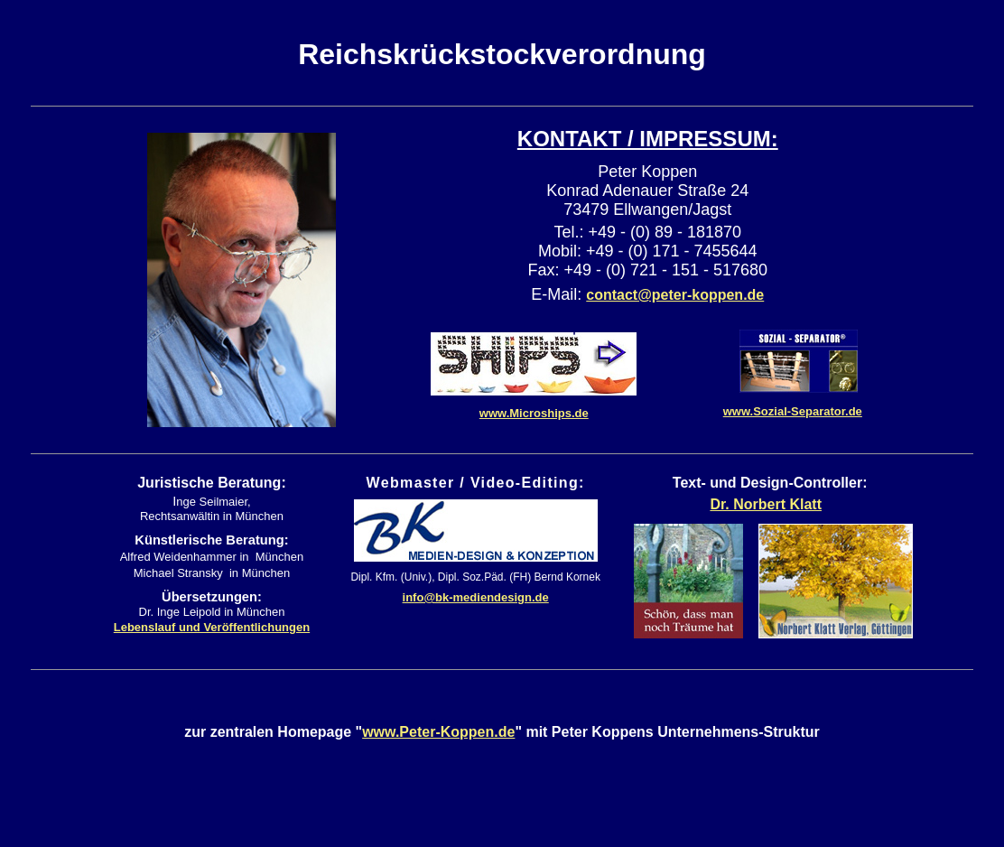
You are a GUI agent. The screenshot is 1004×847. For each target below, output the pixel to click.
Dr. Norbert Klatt (766, 504)
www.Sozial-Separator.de (792, 411)
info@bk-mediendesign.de (476, 597)
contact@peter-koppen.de (675, 294)
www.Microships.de (534, 413)
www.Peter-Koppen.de (438, 732)
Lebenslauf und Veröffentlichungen (212, 627)
